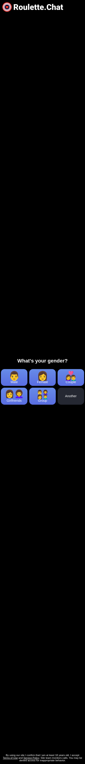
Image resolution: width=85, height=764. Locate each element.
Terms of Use (10, 758)
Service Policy (31, 758)
